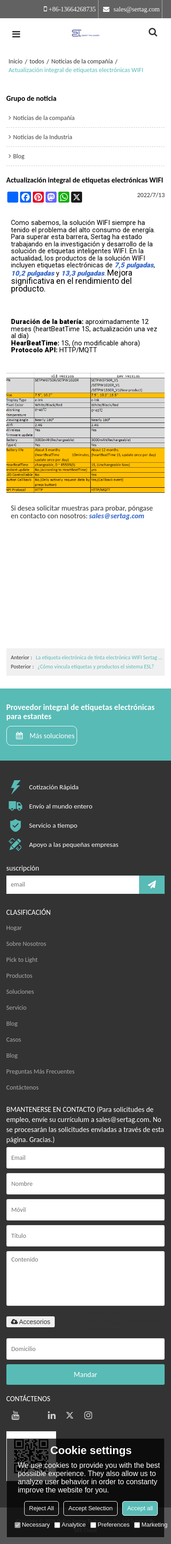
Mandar (85, 1374)
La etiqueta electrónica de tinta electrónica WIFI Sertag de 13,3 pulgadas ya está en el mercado (99, 657)
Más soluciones (52, 735)
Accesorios (30, 1321)
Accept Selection (90, 1508)
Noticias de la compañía (82, 61)
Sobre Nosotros (26, 944)
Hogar (14, 928)
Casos (13, 1039)
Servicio (16, 1008)
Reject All (41, 1508)
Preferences (110, 1524)
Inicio (16, 61)
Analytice (70, 1524)
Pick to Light (22, 960)
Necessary (32, 1524)
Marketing (150, 1524)
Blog (12, 1024)
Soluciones (20, 992)
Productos (19, 976)
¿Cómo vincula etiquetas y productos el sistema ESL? (95, 666)
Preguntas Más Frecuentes (40, 1071)
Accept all (140, 1508)
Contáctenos (22, 1087)
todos (37, 61)
